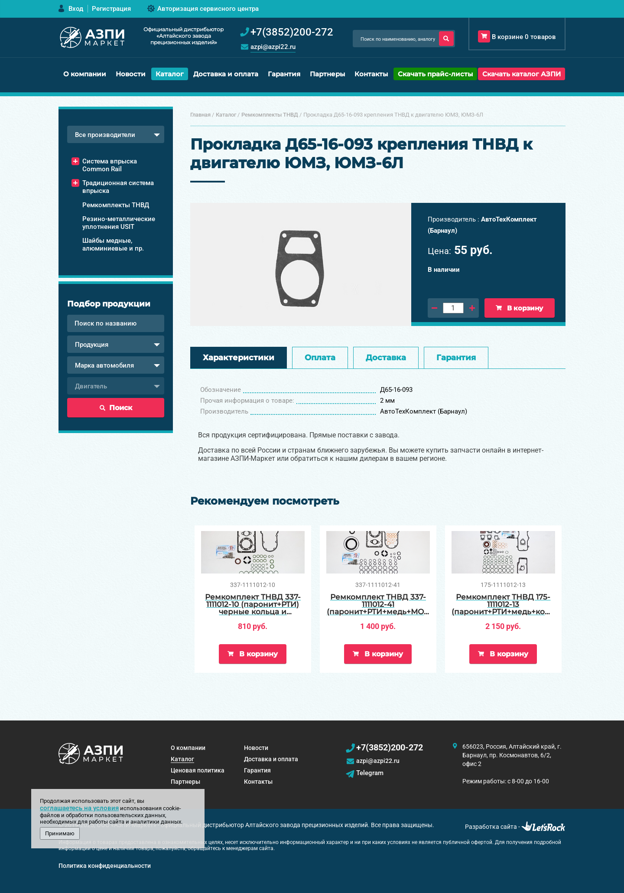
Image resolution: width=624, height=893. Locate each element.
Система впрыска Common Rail (109, 165)
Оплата (320, 357)
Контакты (371, 74)
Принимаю (60, 833)
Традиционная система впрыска (118, 187)
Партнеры (327, 74)
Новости (131, 74)
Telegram (370, 773)
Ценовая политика (197, 770)
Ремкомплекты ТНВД (115, 205)
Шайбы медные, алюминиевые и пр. (113, 244)
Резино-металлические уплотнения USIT (118, 223)
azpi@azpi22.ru (273, 47)
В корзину (519, 308)
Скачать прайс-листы (435, 74)
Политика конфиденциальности (104, 865)
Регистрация (111, 9)
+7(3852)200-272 (389, 747)
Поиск (116, 408)
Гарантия (284, 74)
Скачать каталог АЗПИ (521, 74)
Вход (75, 9)
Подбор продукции (108, 304)
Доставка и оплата (225, 74)
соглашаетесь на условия (79, 808)
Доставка (386, 357)
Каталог (170, 74)
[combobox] (115, 134)
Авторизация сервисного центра (208, 9)
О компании (84, 74)
